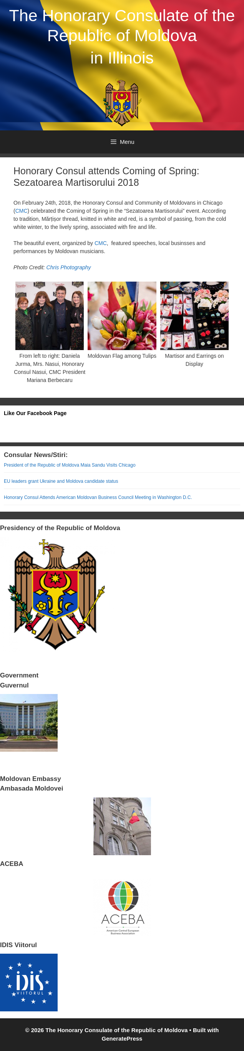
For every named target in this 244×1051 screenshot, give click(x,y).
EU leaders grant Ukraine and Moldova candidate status (61, 481)
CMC (21, 211)
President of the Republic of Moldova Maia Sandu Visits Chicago (70, 465)
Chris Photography (68, 267)
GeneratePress (122, 1038)
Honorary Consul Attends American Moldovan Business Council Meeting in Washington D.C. (98, 497)
